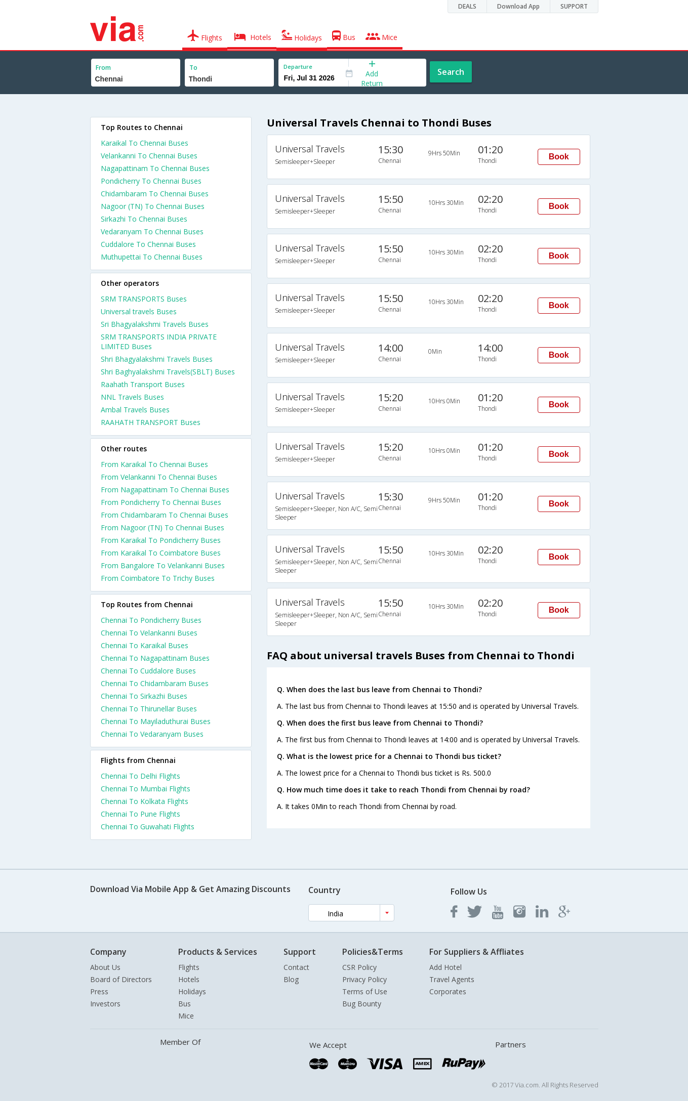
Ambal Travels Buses (135, 409)
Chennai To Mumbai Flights (145, 788)
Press (99, 991)
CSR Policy (359, 967)
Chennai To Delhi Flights (140, 776)
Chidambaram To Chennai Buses (155, 193)
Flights (188, 967)
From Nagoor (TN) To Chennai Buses (162, 527)
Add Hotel (445, 967)
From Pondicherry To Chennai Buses (161, 502)
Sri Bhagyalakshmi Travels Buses (155, 324)
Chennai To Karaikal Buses (144, 645)
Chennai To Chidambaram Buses (155, 683)
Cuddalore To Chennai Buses (148, 244)
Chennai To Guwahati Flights (147, 826)
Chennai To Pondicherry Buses (151, 620)
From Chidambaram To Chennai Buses (164, 515)
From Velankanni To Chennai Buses (159, 477)
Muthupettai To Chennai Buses (152, 257)
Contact (296, 967)
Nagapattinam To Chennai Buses (155, 168)
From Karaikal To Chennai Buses (154, 464)
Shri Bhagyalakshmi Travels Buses (157, 359)
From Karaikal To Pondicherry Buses (161, 540)
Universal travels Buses (139, 311)
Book (559, 156)
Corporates (447, 991)
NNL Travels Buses (132, 397)
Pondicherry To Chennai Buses (151, 181)
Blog (291, 979)
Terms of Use (364, 991)
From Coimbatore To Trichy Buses (158, 578)
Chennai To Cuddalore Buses (148, 670)
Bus (184, 1003)
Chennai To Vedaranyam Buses (152, 734)
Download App (518, 6)
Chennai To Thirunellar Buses (149, 708)
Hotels (188, 979)
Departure (298, 66)
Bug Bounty (361, 1003)
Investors (105, 1003)
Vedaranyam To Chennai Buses (152, 231)
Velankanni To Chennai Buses (149, 155)
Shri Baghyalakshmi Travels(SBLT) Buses (168, 371)
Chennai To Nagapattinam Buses (155, 658)
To (193, 67)
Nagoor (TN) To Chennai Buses (153, 206)
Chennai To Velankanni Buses (149, 633)
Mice (186, 1016)
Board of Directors (121, 979)
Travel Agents (451, 979)
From (103, 67)
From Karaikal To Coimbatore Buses (161, 553)
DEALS (467, 6)
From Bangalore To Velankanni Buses (163, 565)
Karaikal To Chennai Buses (144, 143)
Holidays (192, 991)
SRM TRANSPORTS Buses (144, 299)
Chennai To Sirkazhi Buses (144, 696)
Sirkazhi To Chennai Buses (144, 219)
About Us (105, 967)
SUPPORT (574, 6)
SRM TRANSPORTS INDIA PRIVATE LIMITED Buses (159, 341)
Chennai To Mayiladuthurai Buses (156, 721)
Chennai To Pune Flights (140, 814)
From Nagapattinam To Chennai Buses (165, 489)
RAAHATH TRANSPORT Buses (150, 422)
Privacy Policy (364, 979)
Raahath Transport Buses (143, 384)
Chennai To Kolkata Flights (144, 801)
